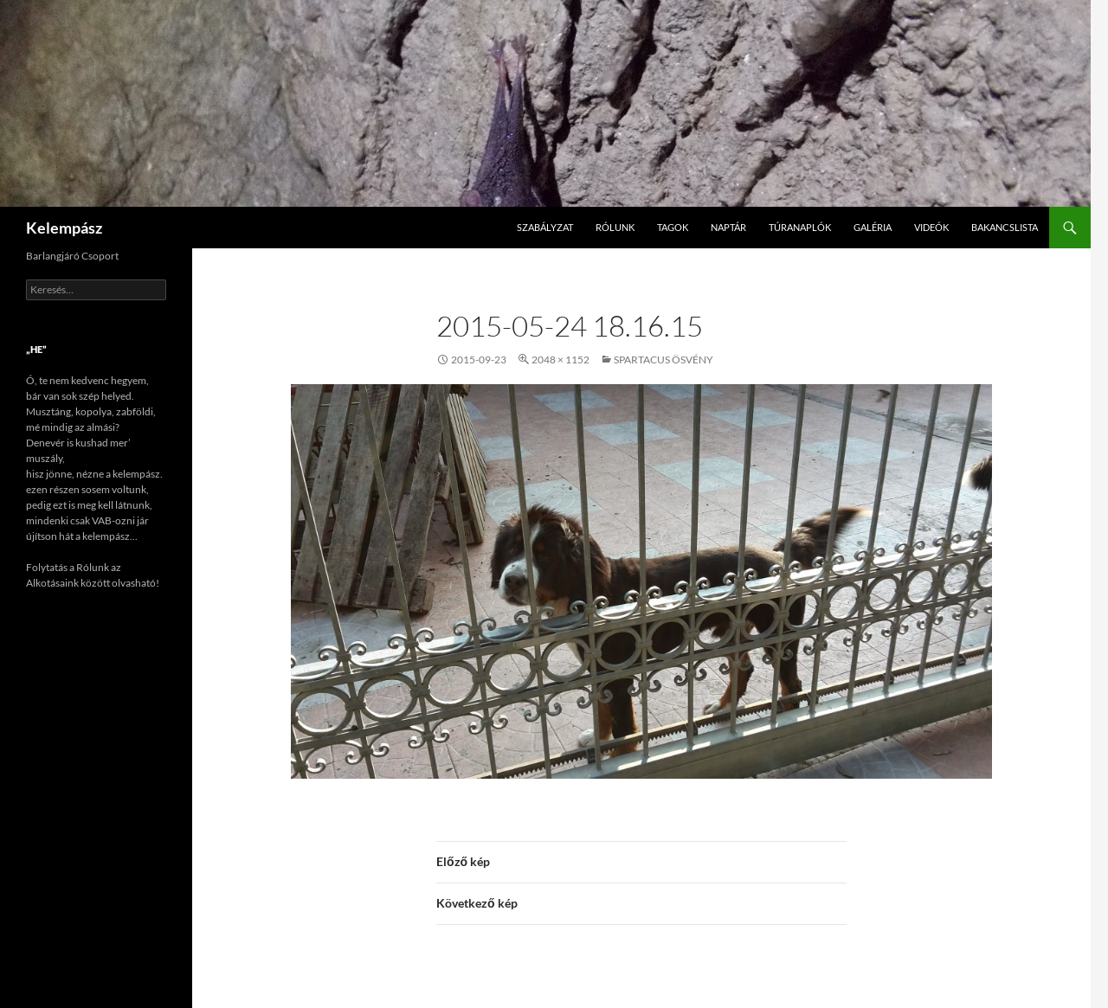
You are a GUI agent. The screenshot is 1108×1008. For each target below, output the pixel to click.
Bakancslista (1004, 227)
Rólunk (615, 227)
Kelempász (64, 227)
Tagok (672, 227)
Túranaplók (800, 227)
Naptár (728, 227)
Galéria (873, 227)
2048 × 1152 (560, 359)
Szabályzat (545, 227)
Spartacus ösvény (663, 359)
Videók (931, 227)
